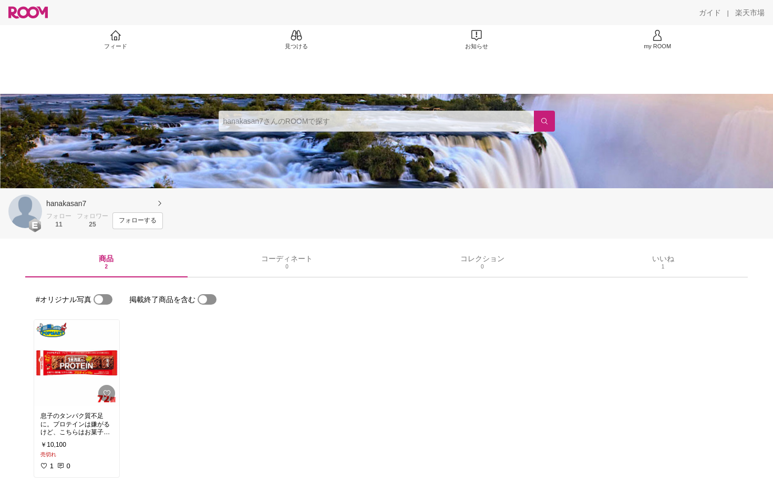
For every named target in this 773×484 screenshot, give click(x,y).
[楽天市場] (750, 12)
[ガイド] (710, 12)
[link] (76, 363)
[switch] (103, 299)
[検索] (544, 121)
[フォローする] (137, 220)
